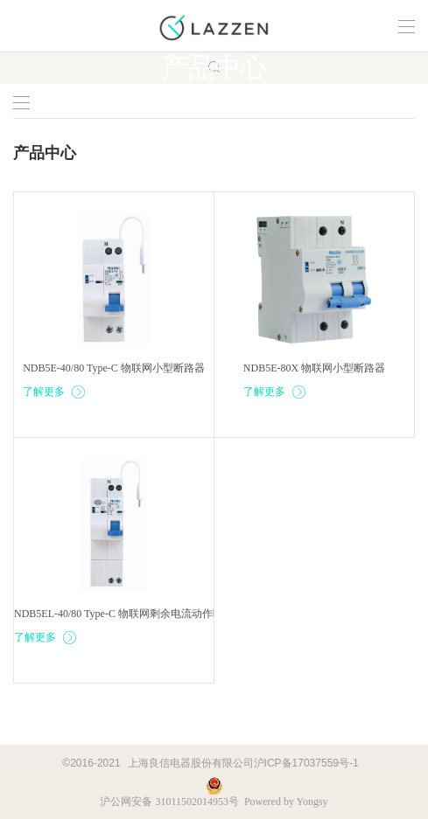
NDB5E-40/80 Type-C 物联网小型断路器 (114, 368)
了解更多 (54, 392)
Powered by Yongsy (286, 801)
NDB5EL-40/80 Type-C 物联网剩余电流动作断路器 (129, 613)
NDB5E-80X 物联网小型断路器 (314, 368)
